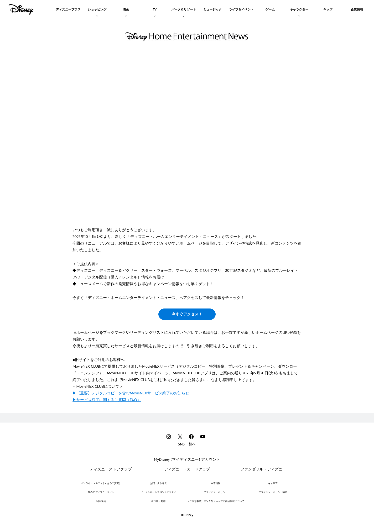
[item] (97, 9)
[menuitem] (68, 9)
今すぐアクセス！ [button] (187, 314)
